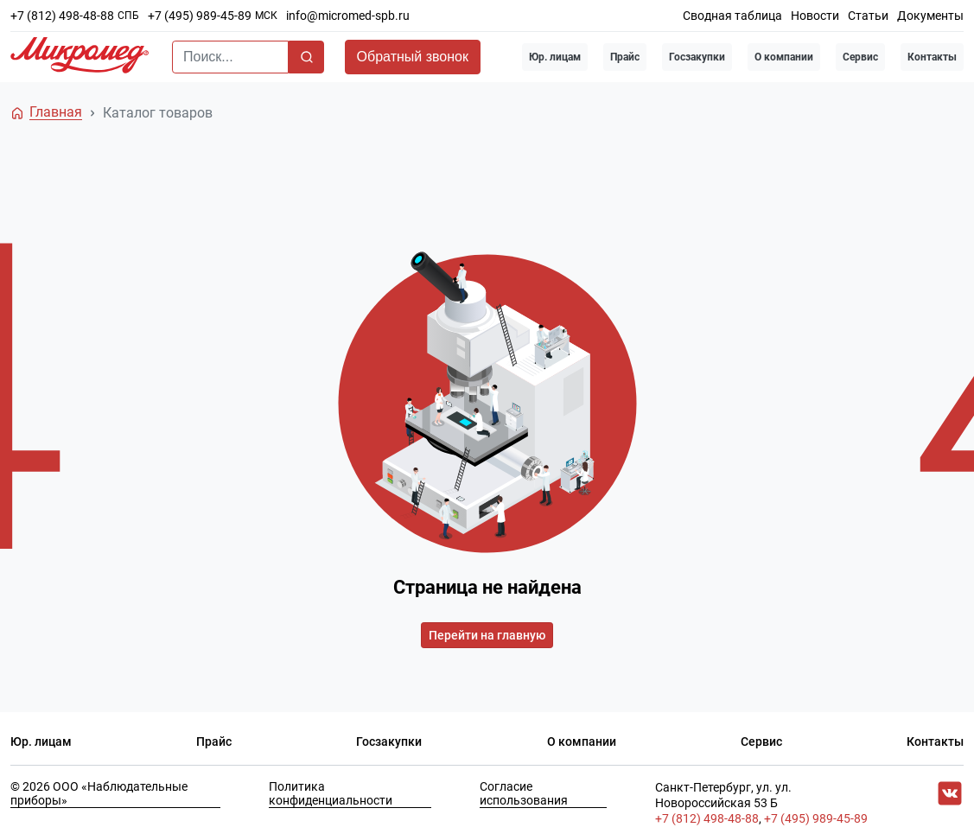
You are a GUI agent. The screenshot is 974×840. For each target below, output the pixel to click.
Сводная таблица (732, 15)
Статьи (868, 15)
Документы (930, 15)
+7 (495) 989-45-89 (199, 15)
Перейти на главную (487, 635)
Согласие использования (524, 793)
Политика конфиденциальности (330, 793)
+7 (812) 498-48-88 (62, 15)
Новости (815, 15)
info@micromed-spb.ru (348, 15)
